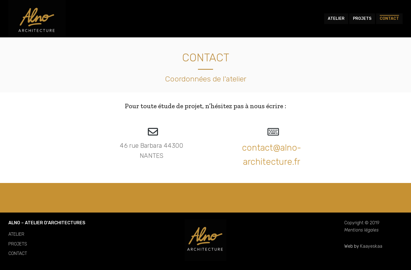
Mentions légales (361, 230)
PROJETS (17, 244)
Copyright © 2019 (361, 222)
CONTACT (17, 253)
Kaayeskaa (371, 246)
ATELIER (16, 234)
